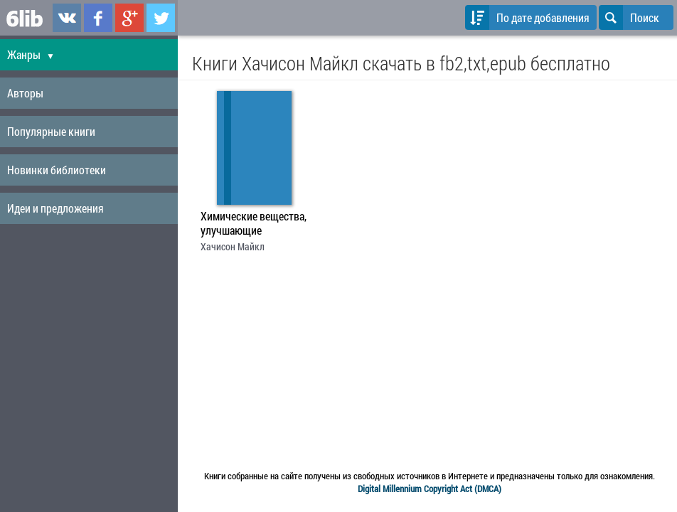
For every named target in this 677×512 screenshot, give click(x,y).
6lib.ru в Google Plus (129, 18)
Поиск (629, 17)
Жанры (31, 54)
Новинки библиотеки (56, 169)
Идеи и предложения (55, 208)
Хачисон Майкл (233, 246)
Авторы (25, 92)
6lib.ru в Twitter (160, 18)
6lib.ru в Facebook (98, 18)
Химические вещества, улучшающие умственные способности (253, 224)
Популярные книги (51, 131)
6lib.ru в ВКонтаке (67, 18)
